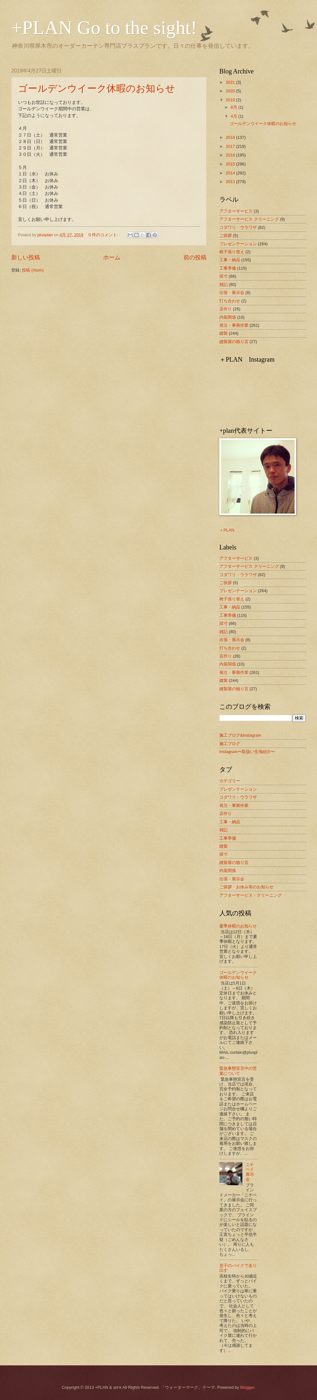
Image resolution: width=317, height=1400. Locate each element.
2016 (231, 155)
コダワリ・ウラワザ (238, 227)
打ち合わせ (229, 300)
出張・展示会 (231, 292)
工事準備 (227, 268)
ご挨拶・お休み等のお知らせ (246, 886)
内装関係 (227, 317)
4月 (234, 116)
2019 (231, 99)
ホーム (111, 257)
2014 (231, 173)
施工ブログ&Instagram (240, 735)
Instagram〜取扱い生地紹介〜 (247, 751)
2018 (231, 137)
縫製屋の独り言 (233, 341)
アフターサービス (236, 211)
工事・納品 (229, 259)
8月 (234, 107)
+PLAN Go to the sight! (104, 27)
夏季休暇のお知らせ (238, 926)
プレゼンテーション (238, 243)
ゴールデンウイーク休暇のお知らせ (96, 88)
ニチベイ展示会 (250, 1172)
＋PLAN (226, 530)
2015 (231, 164)
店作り (225, 308)
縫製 (223, 333)
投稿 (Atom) (33, 270)
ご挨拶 (225, 235)
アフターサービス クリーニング (249, 219)
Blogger (247, 1387)
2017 (231, 146)
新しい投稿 (25, 257)
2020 (231, 90)
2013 (231, 181)
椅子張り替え (231, 251)
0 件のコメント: (104, 234)
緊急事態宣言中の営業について (238, 1071)
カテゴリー (229, 780)
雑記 (223, 284)
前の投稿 (195, 257)
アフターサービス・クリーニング (250, 895)
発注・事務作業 (233, 325)
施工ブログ (229, 743)
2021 (231, 82)
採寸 (223, 276)
